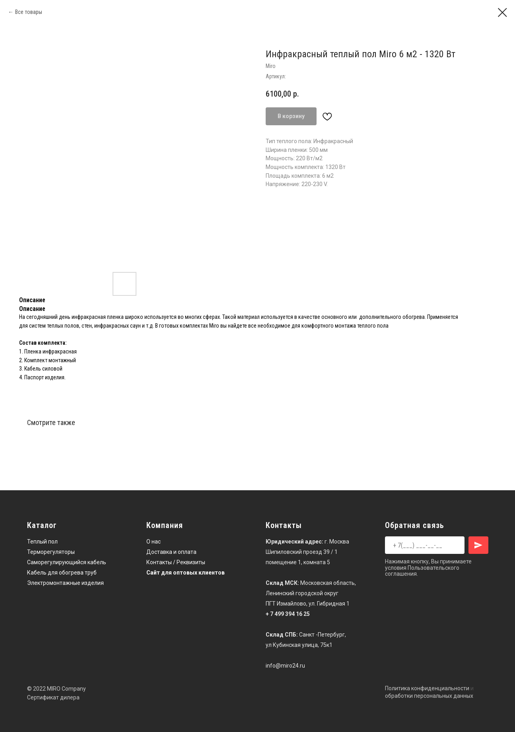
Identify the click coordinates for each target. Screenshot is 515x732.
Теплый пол (42, 541)
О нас (153, 541)
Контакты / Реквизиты (175, 562)
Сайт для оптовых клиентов (185, 572)
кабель (96, 562)
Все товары (28, 12)
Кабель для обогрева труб (62, 572)
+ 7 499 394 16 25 (288, 614)
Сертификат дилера (53, 697)
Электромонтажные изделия (65, 583)
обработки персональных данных (429, 696)
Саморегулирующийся (56, 562)
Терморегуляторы (51, 552)
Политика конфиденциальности (427, 688)
